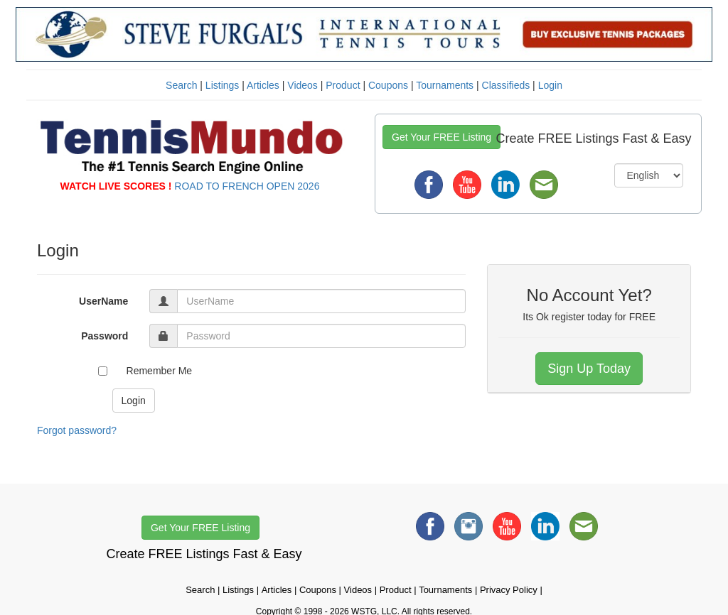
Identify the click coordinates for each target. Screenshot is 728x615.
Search (181, 85)
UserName (103, 301)
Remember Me (160, 370)
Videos (302, 85)
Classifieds (506, 85)
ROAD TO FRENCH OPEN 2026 (246, 186)
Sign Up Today (589, 368)
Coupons (388, 85)
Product (343, 85)
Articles (263, 85)
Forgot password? (77, 430)
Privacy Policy (508, 589)
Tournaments (444, 85)
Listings (222, 85)
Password (104, 336)
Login (550, 85)
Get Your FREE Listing (441, 137)
